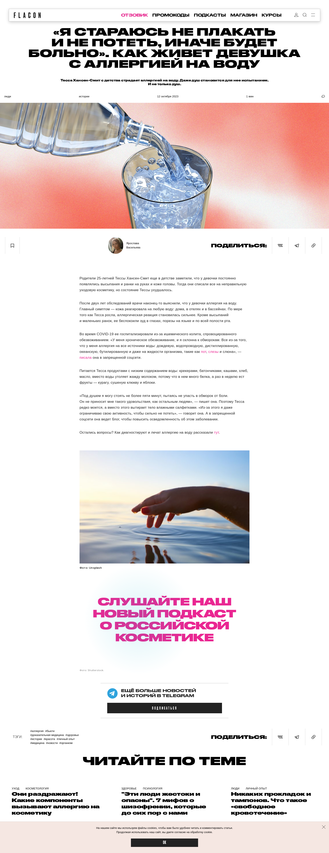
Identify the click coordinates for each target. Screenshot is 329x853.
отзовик (134, 15)
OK (164, 842)
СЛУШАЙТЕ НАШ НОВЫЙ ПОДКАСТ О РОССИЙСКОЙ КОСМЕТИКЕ (164, 619)
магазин (243, 15)
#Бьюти (50, 731)
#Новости (52, 743)
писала (86, 358)
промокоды (170, 15)
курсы (272, 15)
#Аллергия (36, 731)
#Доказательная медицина (47, 735)
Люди (7, 96)
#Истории (36, 739)
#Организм (66, 743)
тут (216, 432)
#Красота (49, 739)
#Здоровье (72, 735)
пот (203, 352)
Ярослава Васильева (133, 245)
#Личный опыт (66, 739)
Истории (84, 96)
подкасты (210, 15)
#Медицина (37, 743)
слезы (213, 352)
